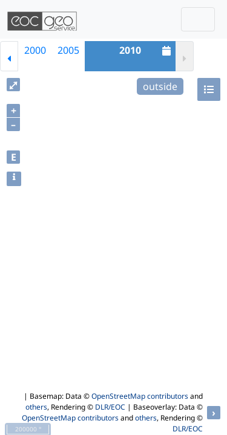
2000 (35, 50)
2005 (68, 50)
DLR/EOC (110, 407)
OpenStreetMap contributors (139, 396)
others (36, 407)
